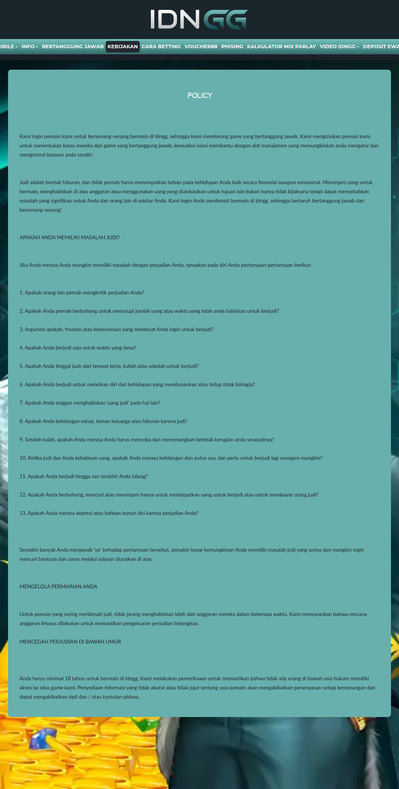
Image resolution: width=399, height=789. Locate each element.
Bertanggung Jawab (72, 46)
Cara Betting (161, 46)
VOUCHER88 (201, 46)
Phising (232, 46)
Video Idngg (337, 46)
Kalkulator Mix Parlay (281, 46)
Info (27, 46)
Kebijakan (123, 46)
